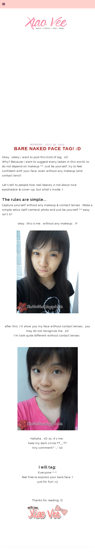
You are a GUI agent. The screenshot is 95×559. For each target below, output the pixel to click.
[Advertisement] (47, 89)
